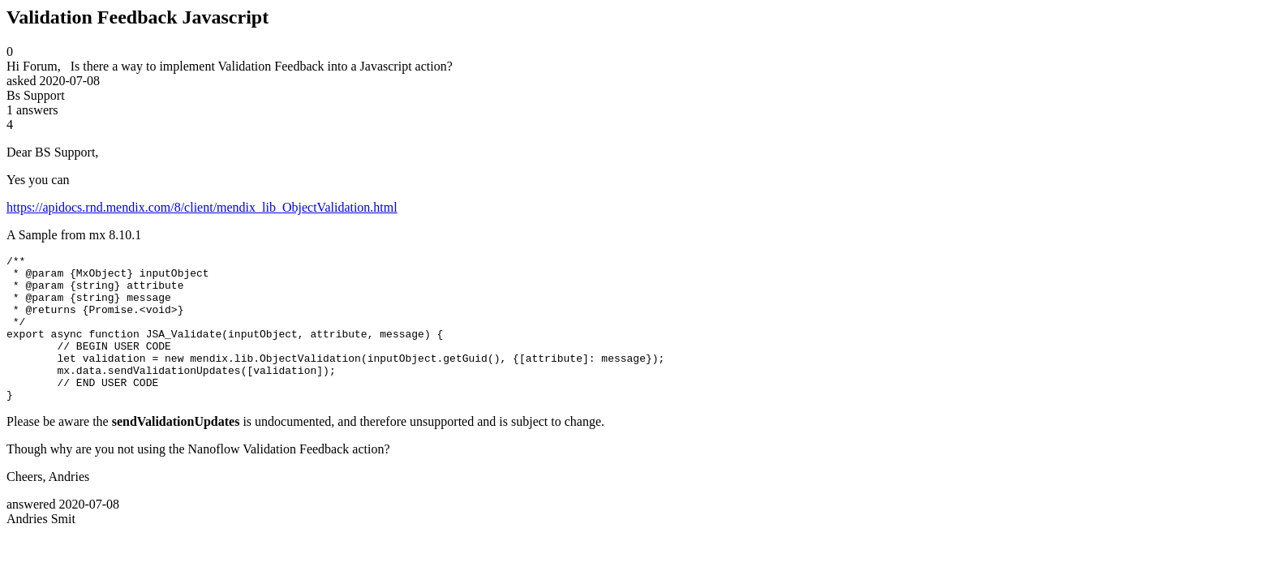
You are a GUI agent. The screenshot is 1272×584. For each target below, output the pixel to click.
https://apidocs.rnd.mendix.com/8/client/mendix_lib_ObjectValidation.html (202, 207)
